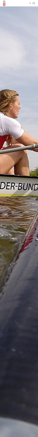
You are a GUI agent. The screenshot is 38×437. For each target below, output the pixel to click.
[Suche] (29, 3)
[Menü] (33, 3)
